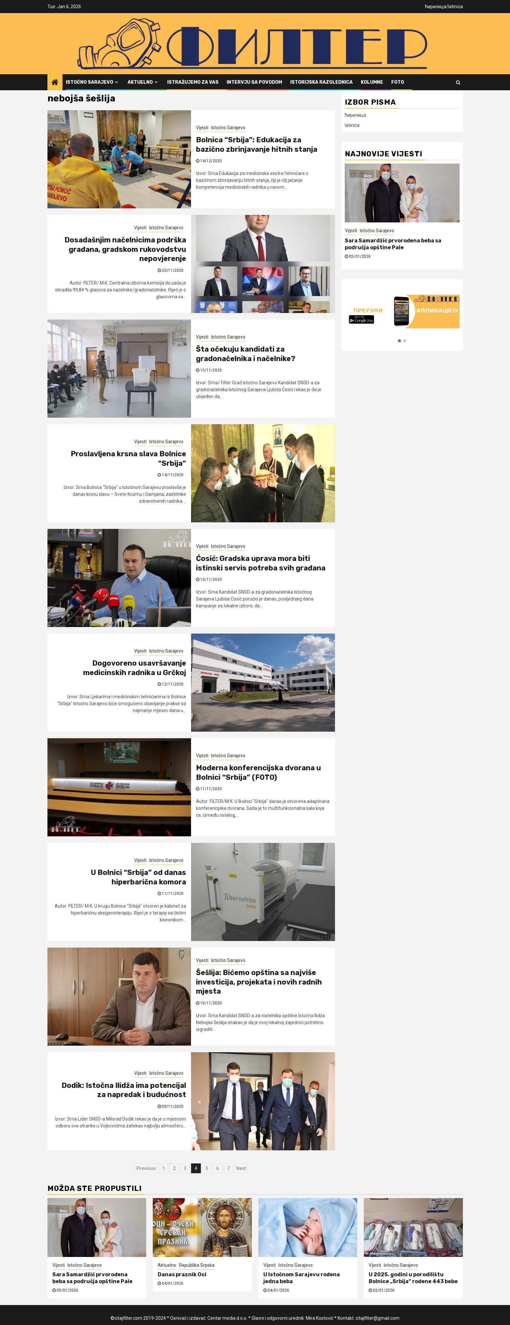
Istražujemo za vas (193, 82)
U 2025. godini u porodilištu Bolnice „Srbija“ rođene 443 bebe (413, 1277)
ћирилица (435, 6)
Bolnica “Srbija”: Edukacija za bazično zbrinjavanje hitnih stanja (256, 144)
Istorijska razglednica (321, 82)
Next (241, 1168)
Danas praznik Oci (182, 1274)
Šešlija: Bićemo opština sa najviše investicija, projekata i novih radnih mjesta (259, 982)
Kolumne (372, 82)
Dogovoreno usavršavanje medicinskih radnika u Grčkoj (134, 668)
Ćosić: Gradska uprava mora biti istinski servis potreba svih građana (260, 563)
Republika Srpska (197, 1265)
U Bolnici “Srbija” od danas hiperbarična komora (138, 877)
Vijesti (202, 127)
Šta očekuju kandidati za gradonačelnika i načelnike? (245, 354)
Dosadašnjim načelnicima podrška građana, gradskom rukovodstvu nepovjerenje (125, 249)
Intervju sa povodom (254, 82)
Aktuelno (140, 82)
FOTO (397, 82)
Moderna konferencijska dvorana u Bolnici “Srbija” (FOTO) (258, 772)
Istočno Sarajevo (89, 82)
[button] (399, 341)
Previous (146, 1168)
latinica (455, 6)
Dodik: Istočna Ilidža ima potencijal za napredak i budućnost (124, 1090)
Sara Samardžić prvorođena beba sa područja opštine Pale (393, 244)
